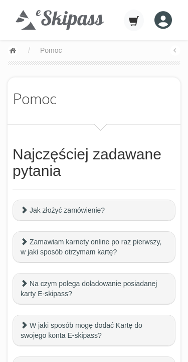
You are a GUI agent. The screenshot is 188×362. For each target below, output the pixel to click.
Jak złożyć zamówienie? (63, 210)
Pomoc (51, 50)
